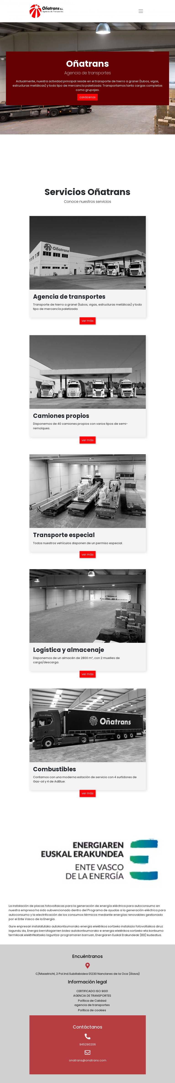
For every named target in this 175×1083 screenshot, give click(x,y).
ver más (87, 320)
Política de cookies (92, 1010)
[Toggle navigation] (141, 11)
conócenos (87, 97)
